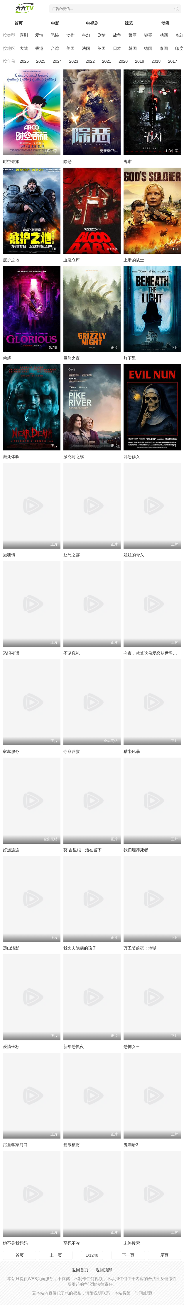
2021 (106, 61)
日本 (117, 48)
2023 (73, 61)
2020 (123, 61)
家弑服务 (11, 751)
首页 (18, 23)
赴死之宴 (71, 554)
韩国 (133, 48)
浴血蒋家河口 (15, 1144)
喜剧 (24, 35)
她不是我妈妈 (15, 1243)
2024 (57, 61)
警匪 (133, 35)
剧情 (101, 35)
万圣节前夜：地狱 (140, 948)
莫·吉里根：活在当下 (82, 850)
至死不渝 (71, 1243)
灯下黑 (130, 358)
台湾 (55, 48)
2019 (139, 61)
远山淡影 (11, 948)
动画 (164, 35)
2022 (90, 61)
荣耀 (7, 358)
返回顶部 (104, 1269)
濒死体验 (11, 456)
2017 (172, 61)
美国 (70, 48)
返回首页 (80, 1269)
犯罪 (148, 35)
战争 (117, 35)
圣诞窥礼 (71, 653)
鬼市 (128, 161)
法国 (86, 48)
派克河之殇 (73, 456)
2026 (24, 61)
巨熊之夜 (71, 358)
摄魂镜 (9, 554)
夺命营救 (71, 751)
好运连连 (11, 850)
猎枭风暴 (132, 751)
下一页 (128, 1255)
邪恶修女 (132, 456)
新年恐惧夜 (73, 1046)
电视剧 (92, 23)
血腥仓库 (71, 260)
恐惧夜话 (11, 653)
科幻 (86, 35)
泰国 (164, 48)
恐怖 (55, 35)
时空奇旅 (11, 161)
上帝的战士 (134, 260)
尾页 (164, 1255)
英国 (101, 48)
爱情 (39, 35)
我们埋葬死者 (136, 850)
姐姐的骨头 (134, 554)
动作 (70, 35)
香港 (39, 48)
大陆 (24, 48)
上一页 (56, 1255)
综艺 (129, 23)
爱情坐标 (11, 1046)
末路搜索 (132, 1243)
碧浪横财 (71, 1144)
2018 (156, 61)
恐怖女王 (132, 1046)
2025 (40, 61)
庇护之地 (11, 260)
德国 (148, 48)
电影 (55, 23)
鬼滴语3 (131, 1144)
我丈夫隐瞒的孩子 (79, 948)
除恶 (67, 161)
